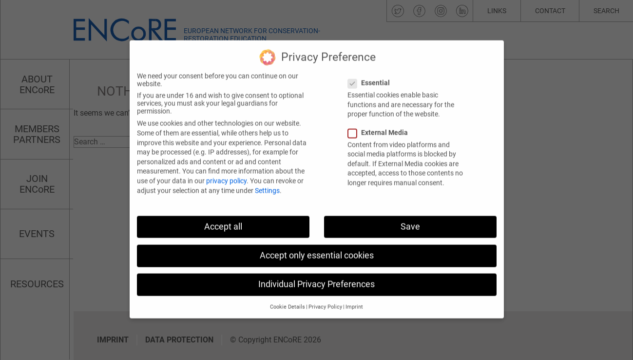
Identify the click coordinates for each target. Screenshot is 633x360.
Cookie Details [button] (287, 301)
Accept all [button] (223, 220)
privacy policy (226, 175)
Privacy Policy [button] (325, 301)
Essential (371, 76)
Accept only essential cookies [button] (317, 249)
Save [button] (410, 220)
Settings (267, 184)
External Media (380, 126)
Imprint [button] (354, 301)
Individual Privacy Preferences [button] (316, 278)
